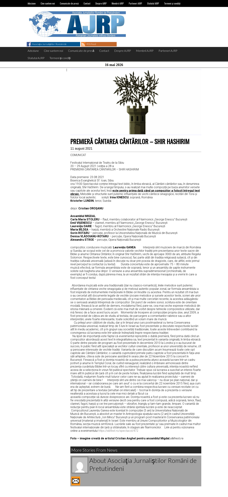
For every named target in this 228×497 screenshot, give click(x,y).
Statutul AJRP (153, 3)
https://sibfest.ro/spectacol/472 (118, 430)
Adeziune (32, 3)
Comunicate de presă (69, 3)
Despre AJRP (101, 3)
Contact (87, 3)
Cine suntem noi (48, 3)
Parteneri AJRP (135, 3)
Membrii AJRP (118, 3)
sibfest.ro (176, 438)
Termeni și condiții (172, 3)
